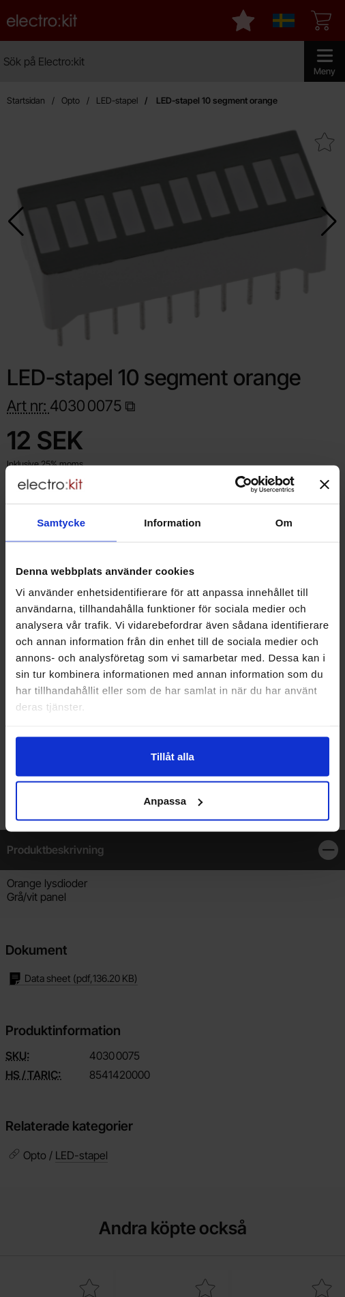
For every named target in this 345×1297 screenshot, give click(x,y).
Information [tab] (172, 522)
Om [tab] (283, 522)
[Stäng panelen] (324, 484)
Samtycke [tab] (61, 522)
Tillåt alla (172, 756)
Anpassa (172, 801)
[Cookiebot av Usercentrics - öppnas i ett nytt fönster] (235, 485)
